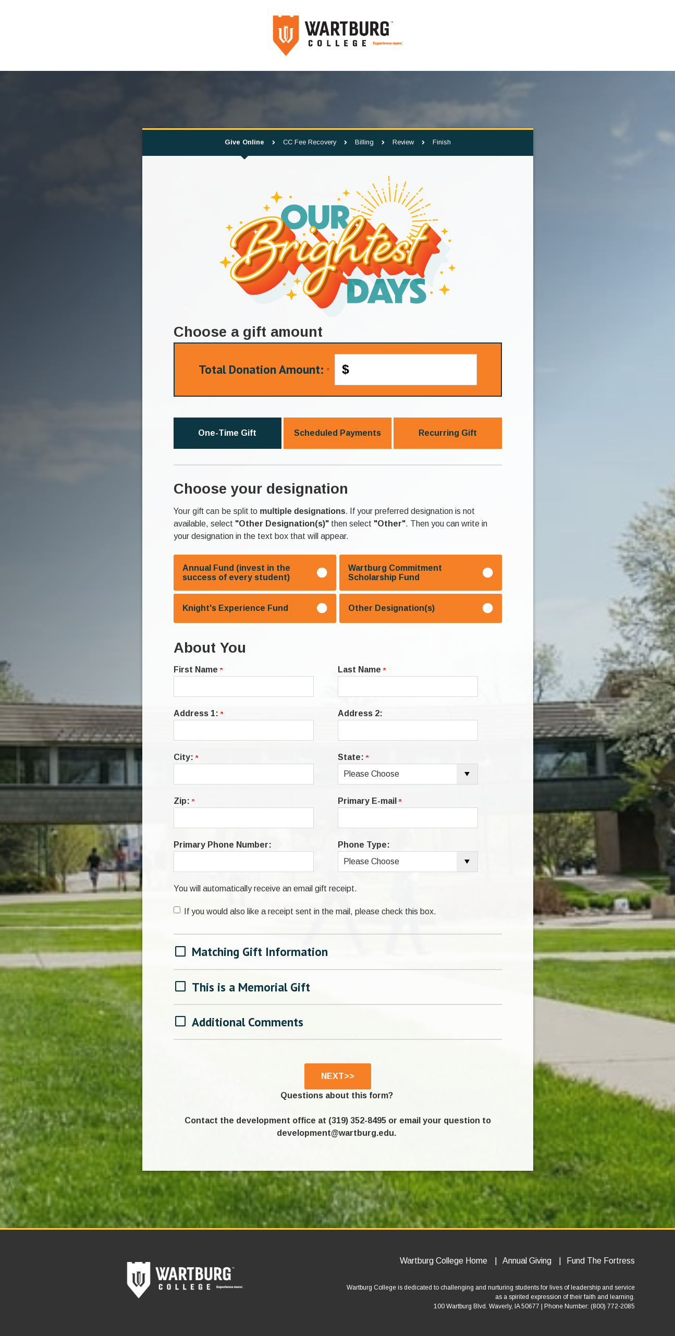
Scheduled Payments (337, 432)
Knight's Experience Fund (235, 608)
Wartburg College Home (443, 1260)
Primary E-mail (369, 800)
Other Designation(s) (391, 608)
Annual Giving (526, 1260)
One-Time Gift (227, 432)
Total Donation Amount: (264, 369)
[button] (338, 950)
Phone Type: (364, 844)
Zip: (184, 800)
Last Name (362, 669)
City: (186, 757)
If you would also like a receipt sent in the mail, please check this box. (310, 911)
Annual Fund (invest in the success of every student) (236, 572)
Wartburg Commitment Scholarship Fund (395, 572)
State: (353, 757)
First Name (198, 669)
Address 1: (198, 713)
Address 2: (360, 713)
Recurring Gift (448, 432)
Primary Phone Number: (223, 844)
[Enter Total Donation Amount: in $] (406, 369)
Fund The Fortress (601, 1260)
